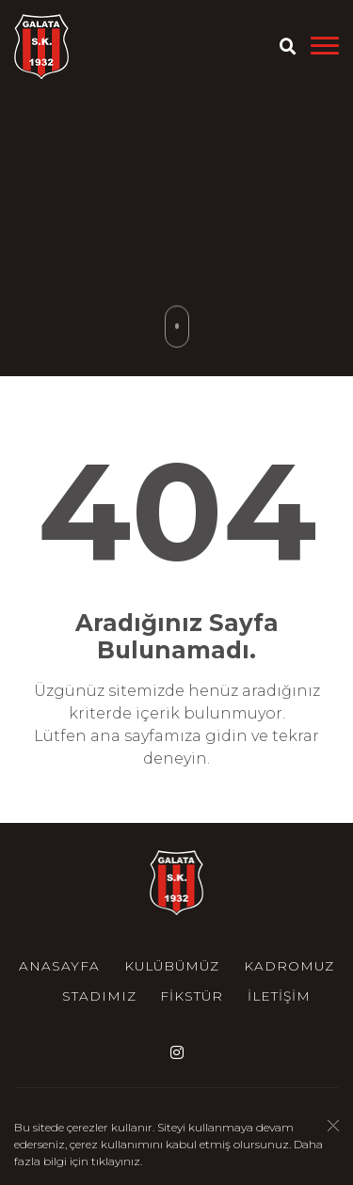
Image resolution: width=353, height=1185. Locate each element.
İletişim (279, 995)
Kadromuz (289, 965)
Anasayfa (59, 965)
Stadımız (99, 995)
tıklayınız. (116, 1163)
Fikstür (191, 995)
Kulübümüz (171, 965)
